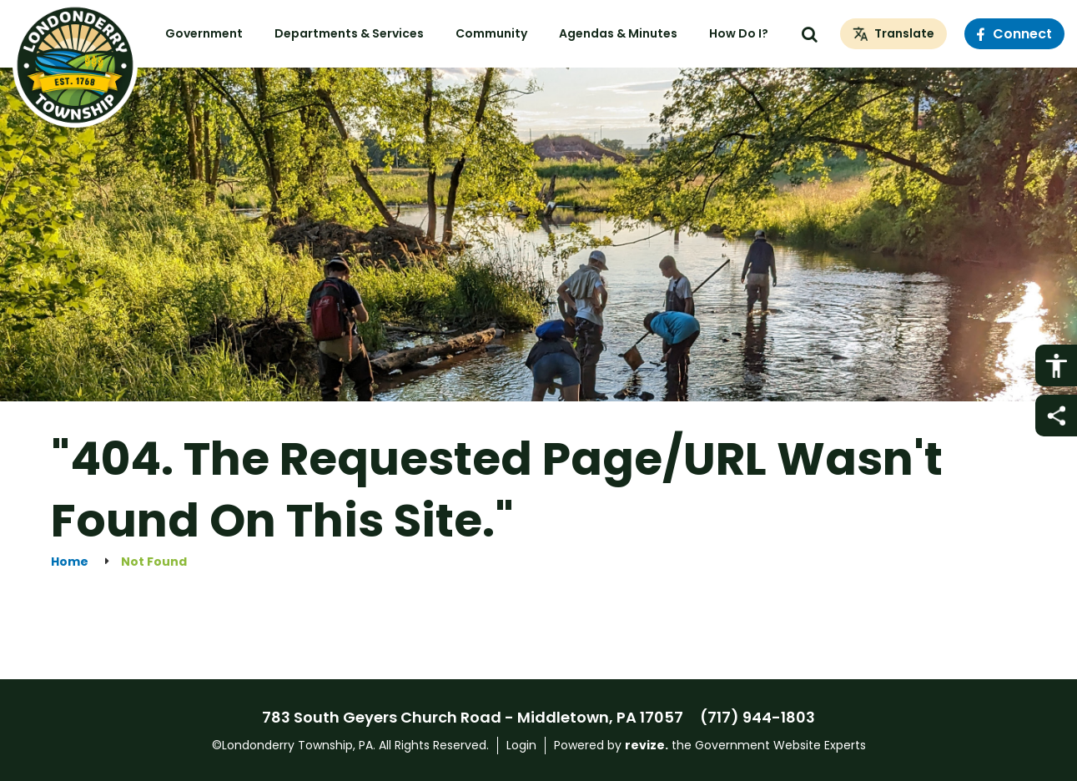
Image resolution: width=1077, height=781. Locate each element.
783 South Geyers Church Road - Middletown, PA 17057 (472, 717)
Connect (1014, 33)
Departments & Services (349, 33)
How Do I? (738, 33)
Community (491, 33)
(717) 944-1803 (757, 717)
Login (521, 745)
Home (69, 562)
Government (204, 33)
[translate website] (893, 34)
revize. (646, 745)
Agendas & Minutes (618, 33)
